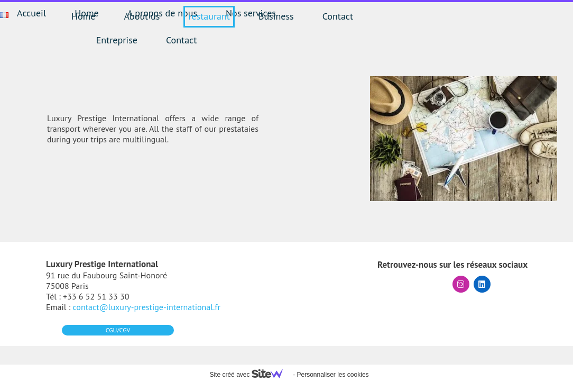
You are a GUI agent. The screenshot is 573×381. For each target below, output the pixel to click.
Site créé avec (250, 374)
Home (83, 16)
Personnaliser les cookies (332, 374)
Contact (337, 16)
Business (276, 16)
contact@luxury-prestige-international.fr (146, 307)
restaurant (209, 16)
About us (142, 16)
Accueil (31, 13)
